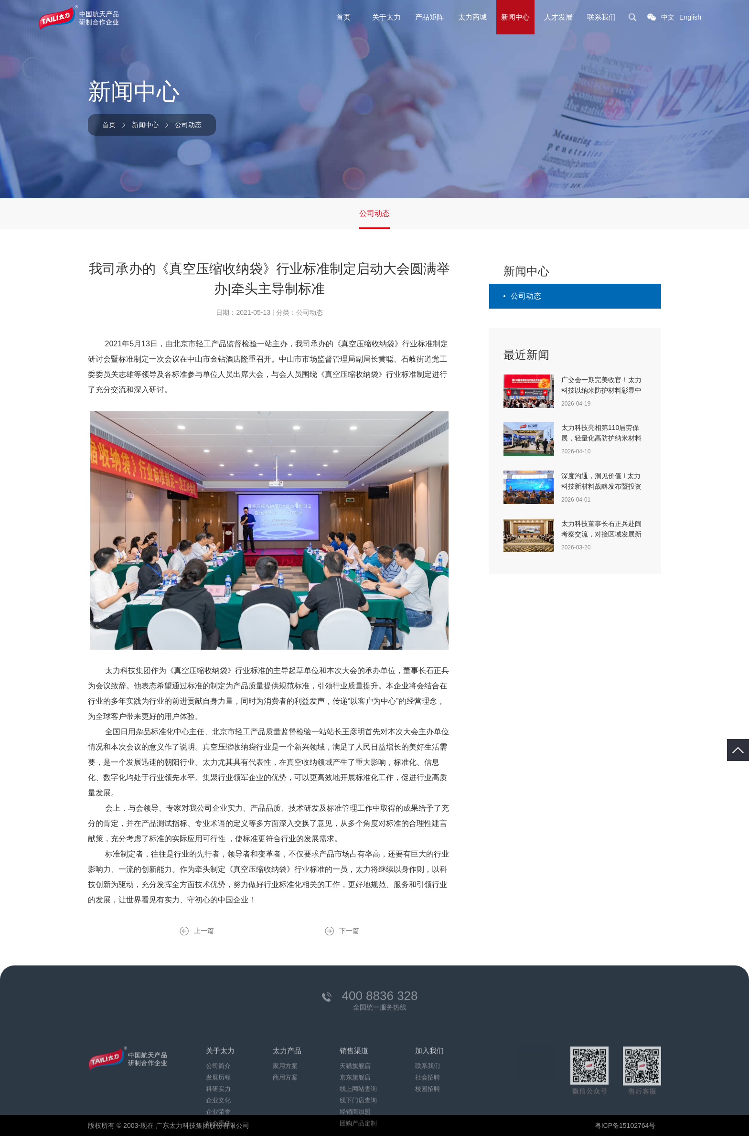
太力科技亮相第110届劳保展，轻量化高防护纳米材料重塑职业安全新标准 (601, 438)
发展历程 (218, 1121)
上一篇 (204, 930)
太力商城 (472, 17)
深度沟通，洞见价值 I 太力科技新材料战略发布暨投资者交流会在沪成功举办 (601, 486)
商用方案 (285, 1121)
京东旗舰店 (355, 1121)
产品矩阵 (429, 17)
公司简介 (218, 1110)
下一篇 (349, 930)
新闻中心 (515, 17)
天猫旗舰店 (355, 1110)
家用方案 (285, 1110)
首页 (343, 17)
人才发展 (558, 17)
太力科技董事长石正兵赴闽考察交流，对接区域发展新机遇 (601, 534)
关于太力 (386, 17)
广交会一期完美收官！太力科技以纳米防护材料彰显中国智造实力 (601, 390)
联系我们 (601, 17)
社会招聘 (427, 1121)
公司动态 (188, 125)
